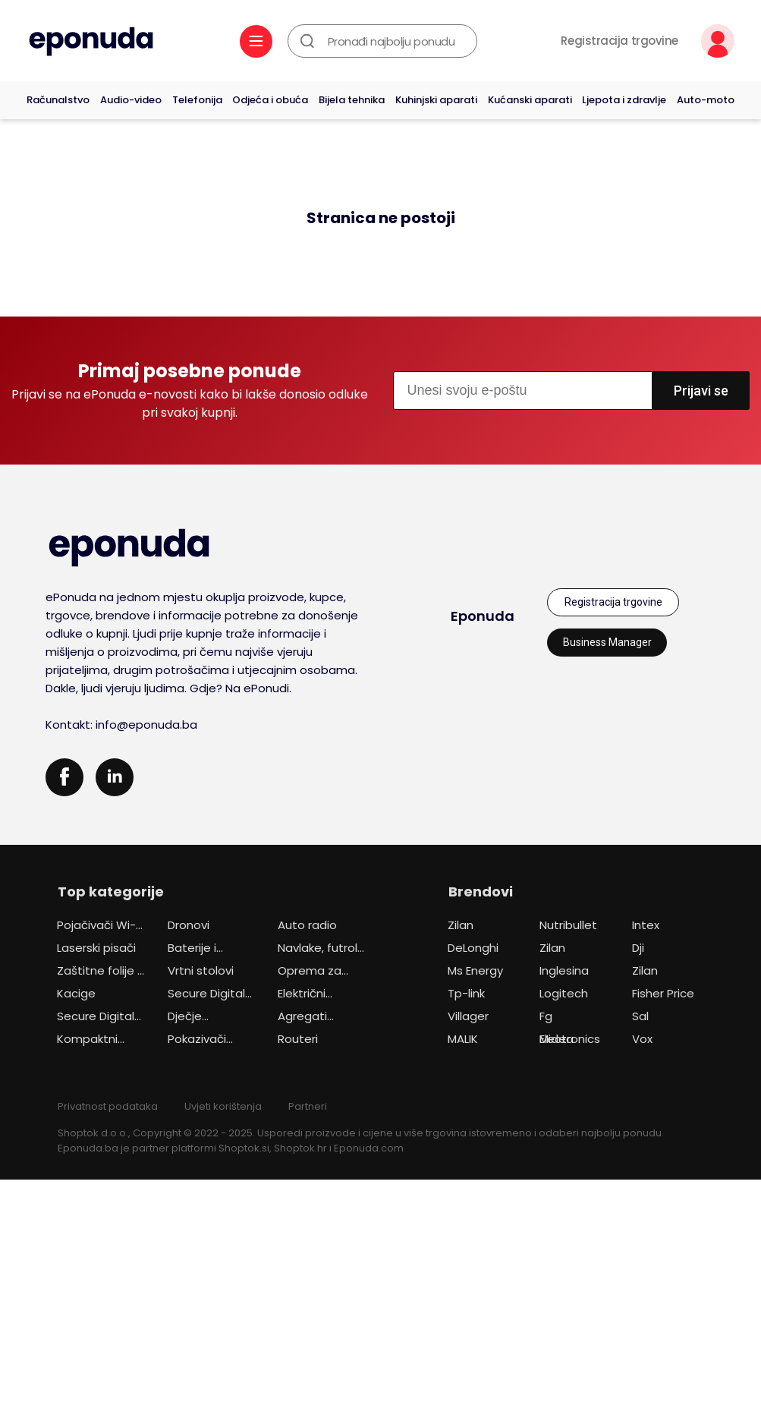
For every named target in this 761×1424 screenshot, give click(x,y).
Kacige (76, 993)
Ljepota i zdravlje (624, 100)
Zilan (460, 925)
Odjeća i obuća (270, 100)
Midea (556, 1039)
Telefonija (197, 100)
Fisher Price (663, 993)
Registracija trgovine (619, 41)
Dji (638, 948)
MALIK (463, 1039)
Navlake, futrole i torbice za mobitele (321, 949)
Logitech (563, 993)
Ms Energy (475, 970)
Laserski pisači (96, 948)
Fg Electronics (569, 1018)
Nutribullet (568, 925)
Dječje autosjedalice (206, 1018)
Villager (468, 1016)
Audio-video (131, 100)
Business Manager (607, 642)
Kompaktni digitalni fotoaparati (90, 1041)
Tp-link (466, 993)
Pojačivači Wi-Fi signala (100, 927)
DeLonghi (473, 948)
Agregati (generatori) (313, 1018)
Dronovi (188, 925)
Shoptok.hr (300, 1148)
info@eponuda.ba (146, 724)
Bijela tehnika (352, 100)
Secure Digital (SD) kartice (206, 995)
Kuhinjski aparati (436, 100)
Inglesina (564, 970)
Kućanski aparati (530, 100)
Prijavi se (701, 391)
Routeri (298, 1039)
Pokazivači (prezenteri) (202, 1041)
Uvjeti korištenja (223, 1106)
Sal (640, 1016)
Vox (642, 1039)
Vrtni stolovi (201, 970)
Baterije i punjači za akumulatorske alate (209, 949)
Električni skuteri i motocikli (303, 995)
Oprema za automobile (311, 972)
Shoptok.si (244, 1148)
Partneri (307, 1106)
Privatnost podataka (108, 1106)
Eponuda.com (369, 1148)
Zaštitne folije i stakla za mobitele (98, 972)
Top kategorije (111, 891)
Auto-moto (705, 100)
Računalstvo (58, 100)
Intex (645, 925)
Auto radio (307, 925)
